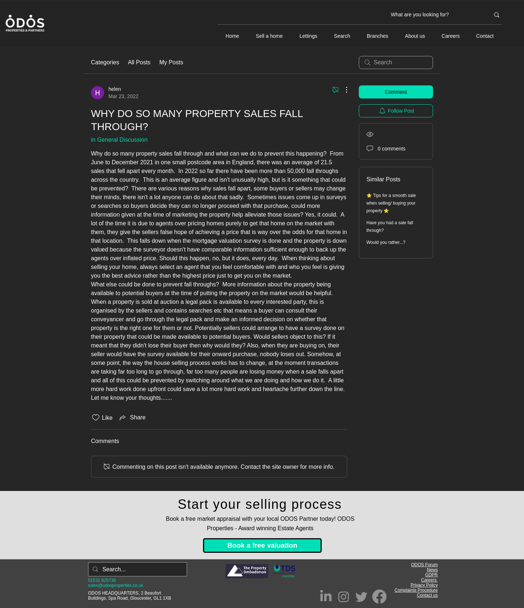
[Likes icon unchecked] (95, 417)
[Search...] (136, 569)
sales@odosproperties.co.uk (115, 585)
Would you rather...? (385, 242)
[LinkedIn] (326, 596)
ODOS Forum (424, 564)
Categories (105, 62)
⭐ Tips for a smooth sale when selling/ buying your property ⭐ (391, 203)
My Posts (171, 62)
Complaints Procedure (416, 590)
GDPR (431, 574)
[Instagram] (344, 596)
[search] (396, 62)
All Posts (139, 62)
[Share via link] (132, 417)
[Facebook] (379, 596)
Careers (429, 580)
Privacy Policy (424, 585)
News (432, 569)
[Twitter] (361, 596)
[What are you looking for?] (435, 15)
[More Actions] (342, 89)
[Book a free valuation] (262, 545)
